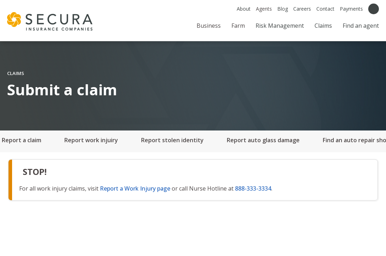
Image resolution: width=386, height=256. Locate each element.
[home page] (49, 21)
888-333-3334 (253, 188)
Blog (282, 8)
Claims (323, 26)
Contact (325, 8)
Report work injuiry (91, 140)
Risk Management (280, 26)
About (244, 8)
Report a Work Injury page (135, 188)
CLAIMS (15, 73)
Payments (351, 8)
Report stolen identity (172, 140)
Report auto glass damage (263, 140)
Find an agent (361, 26)
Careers (302, 8)
